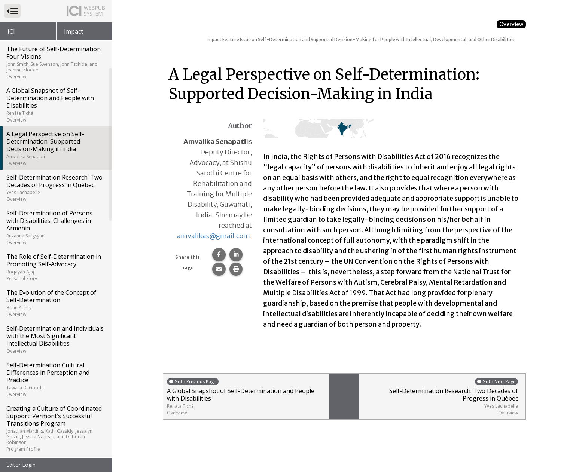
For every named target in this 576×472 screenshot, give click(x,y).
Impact (73, 31)
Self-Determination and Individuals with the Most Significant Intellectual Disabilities (55, 339)
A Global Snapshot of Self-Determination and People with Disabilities (55, 104)
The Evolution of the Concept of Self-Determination (55, 303)
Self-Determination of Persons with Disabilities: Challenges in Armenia (55, 227)
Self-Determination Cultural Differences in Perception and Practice (55, 379)
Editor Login (21, 464)
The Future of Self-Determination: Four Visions (55, 62)
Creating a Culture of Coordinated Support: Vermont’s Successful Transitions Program (55, 428)
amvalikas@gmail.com (213, 236)
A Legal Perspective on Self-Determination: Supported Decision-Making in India (55, 148)
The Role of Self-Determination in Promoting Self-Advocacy (55, 267)
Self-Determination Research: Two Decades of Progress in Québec (55, 187)
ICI (11, 31)
